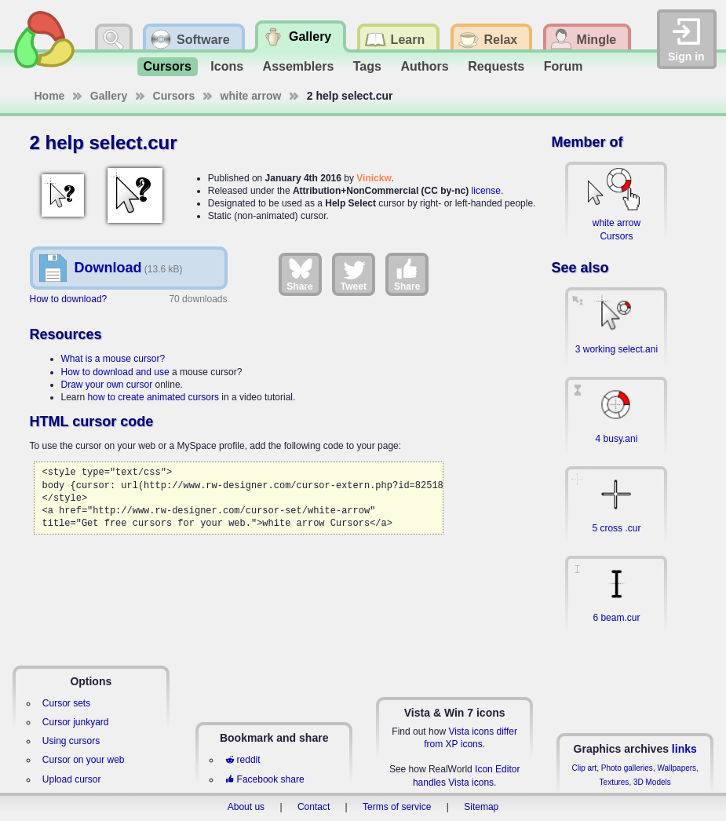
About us (246, 806)
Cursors (168, 66)
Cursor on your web (83, 759)
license (486, 190)
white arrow (251, 95)
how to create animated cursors (153, 397)
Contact (313, 806)
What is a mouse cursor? (113, 358)
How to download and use (115, 372)
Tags (367, 66)
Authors (424, 66)
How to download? (69, 299)
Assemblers (298, 66)
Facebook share (264, 779)
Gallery (108, 95)
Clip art (583, 768)
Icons (226, 66)
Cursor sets (66, 703)
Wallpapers (676, 768)
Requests (496, 66)
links (684, 749)
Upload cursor (71, 779)
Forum (563, 66)
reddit (242, 759)
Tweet (354, 274)
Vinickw (373, 178)
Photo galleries (627, 768)
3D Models (652, 782)
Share (299, 274)
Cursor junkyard (75, 722)
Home (50, 95)
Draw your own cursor (107, 384)
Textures (614, 782)
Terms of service (397, 806)
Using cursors (71, 740)
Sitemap (481, 806)
